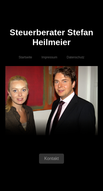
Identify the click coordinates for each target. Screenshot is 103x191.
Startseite (25, 58)
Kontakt (51, 159)
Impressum (49, 58)
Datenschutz (75, 58)
